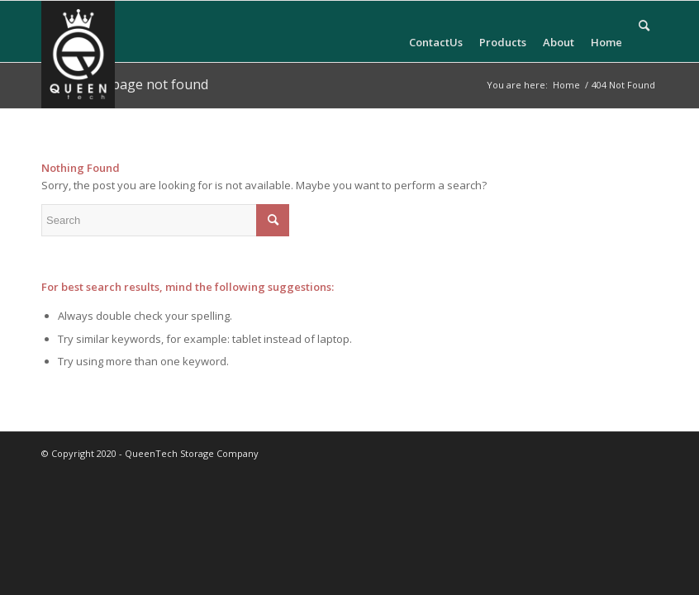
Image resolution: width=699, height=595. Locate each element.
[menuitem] (436, 32)
